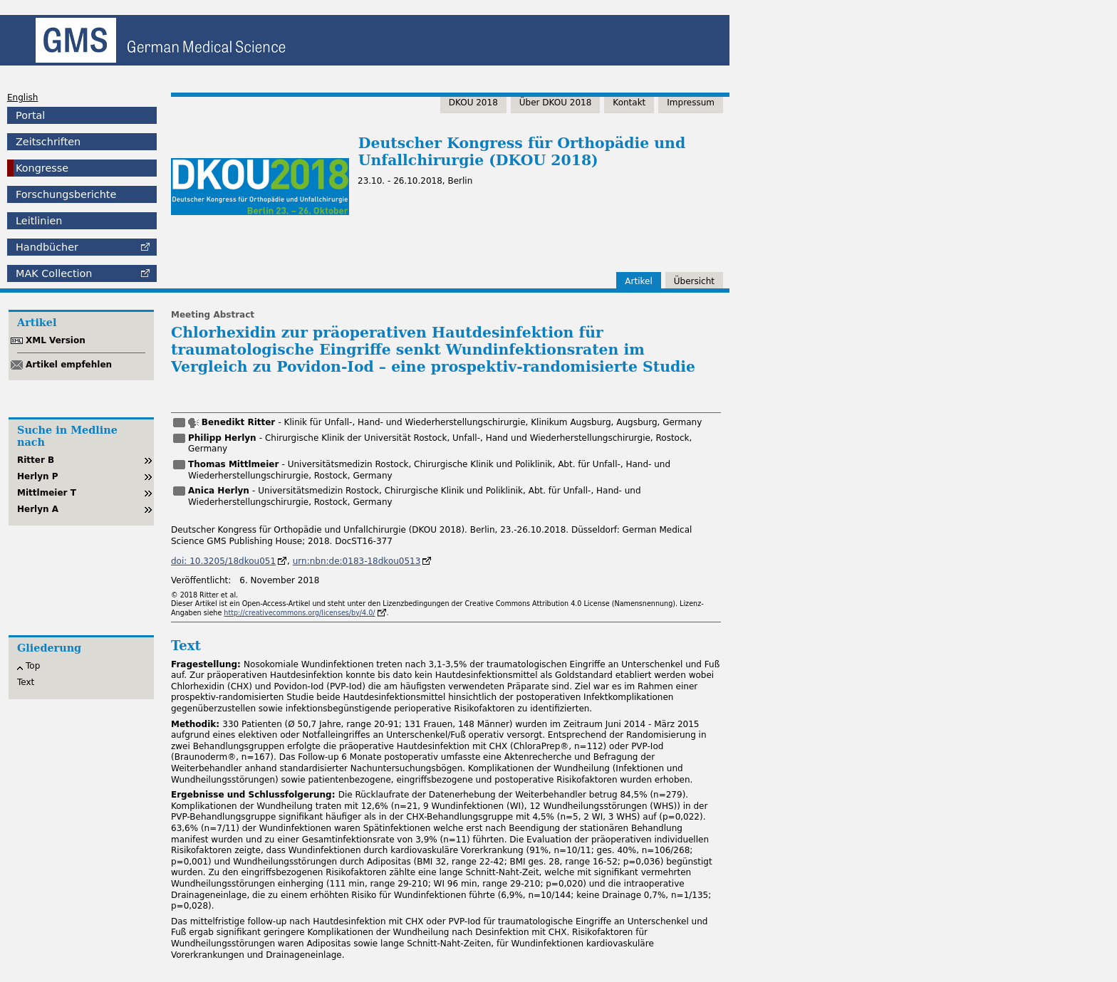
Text (25, 682)
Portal (30, 115)
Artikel (638, 281)
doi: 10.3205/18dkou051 (223, 561)
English (22, 98)
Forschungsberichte (66, 194)
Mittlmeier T (46, 493)
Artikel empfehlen (69, 365)
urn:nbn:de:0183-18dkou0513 (357, 561)
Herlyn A (37, 509)
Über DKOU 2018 (555, 103)
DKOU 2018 (473, 103)
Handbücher (47, 247)
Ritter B (35, 460)
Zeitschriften (48, 141)
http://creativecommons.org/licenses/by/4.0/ (299, 613)
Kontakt (629, 103)
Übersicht (694, 281)
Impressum (691, 103)
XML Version (55, 340)
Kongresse (42, 168)
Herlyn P (37, 476)
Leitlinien (39, 220)
